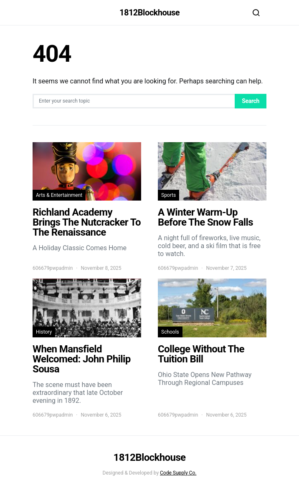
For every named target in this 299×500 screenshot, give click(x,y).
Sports (168, 195)
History (44, 332)
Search (250, 101)
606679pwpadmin (53, 268)
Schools (170, 332)
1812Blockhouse (149, 13)
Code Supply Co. (178, 473)
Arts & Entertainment (59, 195)
